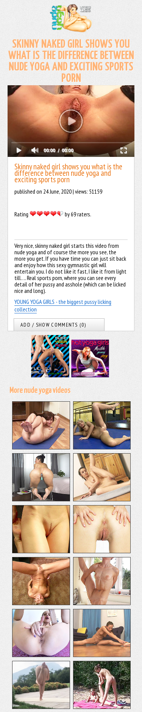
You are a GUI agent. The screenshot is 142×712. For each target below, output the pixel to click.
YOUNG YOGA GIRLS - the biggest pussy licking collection (62, 305)
